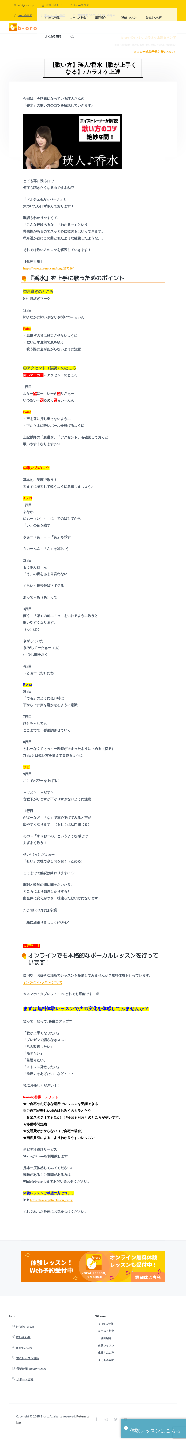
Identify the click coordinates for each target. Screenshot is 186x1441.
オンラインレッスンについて (45, 988)
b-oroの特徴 (106, 1330)
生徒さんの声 (106, 1359)
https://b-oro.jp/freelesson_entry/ (54, 1206)
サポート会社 (24, 1385)
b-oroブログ (81, 5)
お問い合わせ (54, 5)
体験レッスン (106, 1351)
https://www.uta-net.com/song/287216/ (50, 274)
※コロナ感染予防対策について (154, 58)
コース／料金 (106, 1337)
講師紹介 (106, 1344)
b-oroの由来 (25, 15)
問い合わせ (23, 1343)
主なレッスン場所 (27, 1364)
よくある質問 (106, 1366)
